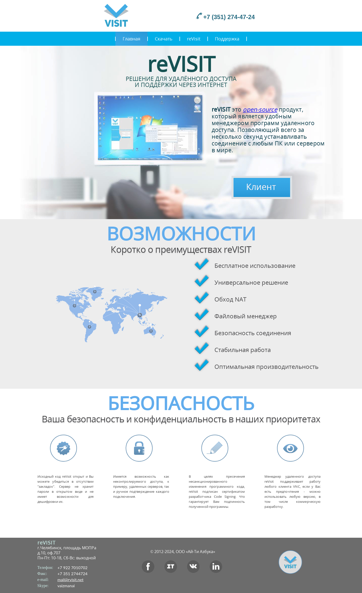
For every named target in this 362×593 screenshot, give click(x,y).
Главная (131, 39)
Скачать (163, 39)
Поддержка (227, 39)
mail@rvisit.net (70, 579)
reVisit (193, 39)
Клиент (261, 186)
